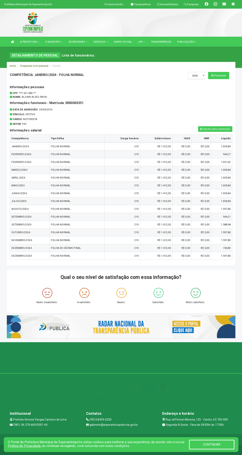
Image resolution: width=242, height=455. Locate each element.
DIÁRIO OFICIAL (123, 41)
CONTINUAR (212, 444)
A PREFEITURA (29, 41)
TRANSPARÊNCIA (161, 41)
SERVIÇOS (100, 41)
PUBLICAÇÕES (186, 41)
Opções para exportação (215, 129)
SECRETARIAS (78, 41)
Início (13, 65)
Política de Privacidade (24, 446)
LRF (141, 41)
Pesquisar (218, 75)
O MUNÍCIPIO (54, 41)
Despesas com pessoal (34, 65)
